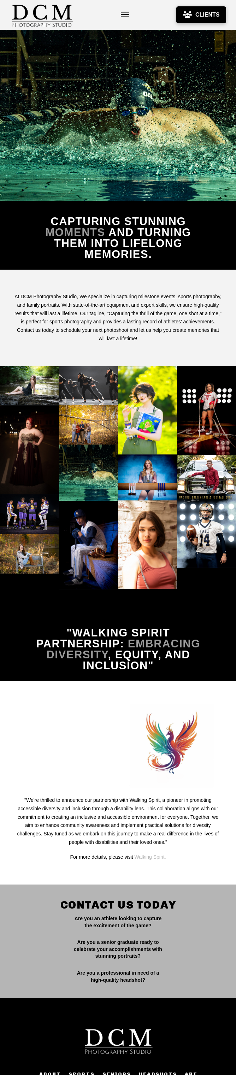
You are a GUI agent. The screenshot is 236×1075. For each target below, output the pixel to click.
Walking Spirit (150, 850)
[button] (125, 15)
